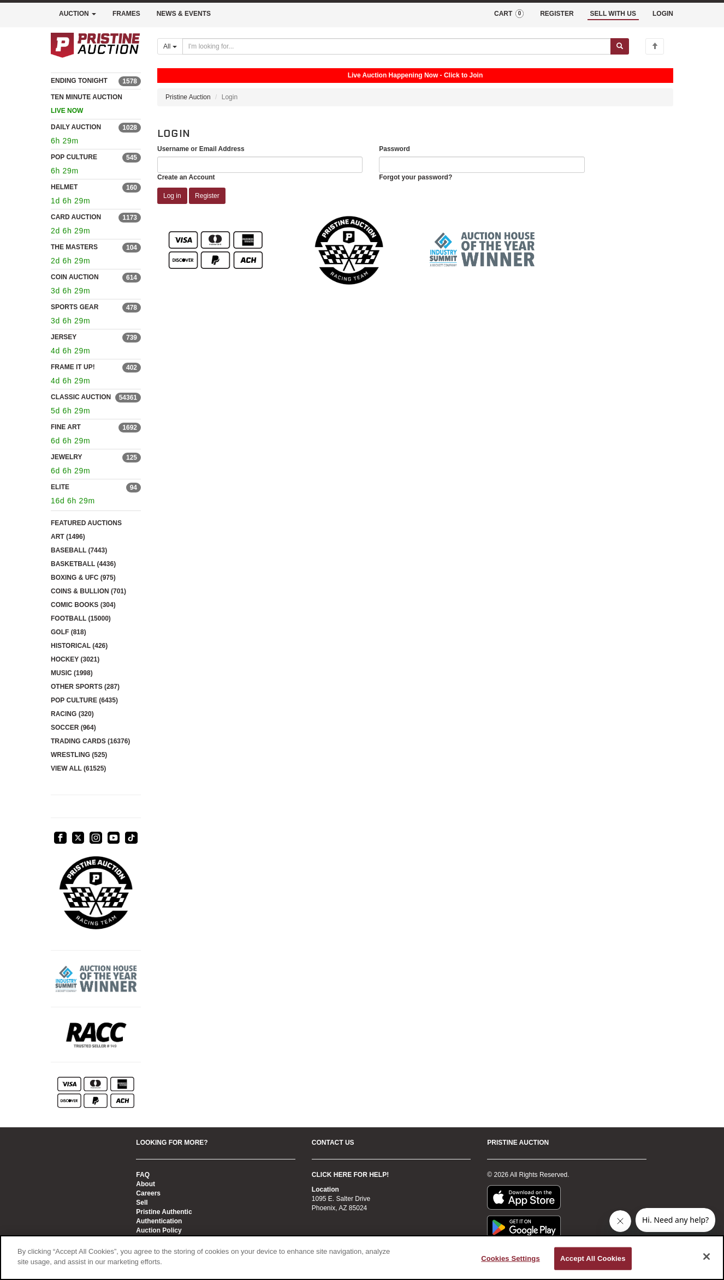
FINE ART (66, 427)
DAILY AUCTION (76, 127)
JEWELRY (66, 457)
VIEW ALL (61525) (78, 768)
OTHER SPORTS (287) (85, 686)
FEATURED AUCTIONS (86, 523)
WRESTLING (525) (79, 755)
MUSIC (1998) (72, 673)
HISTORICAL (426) (79, 646)
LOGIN (662, 13)
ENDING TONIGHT (79, 81)
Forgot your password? (415, 177)
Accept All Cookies (593, 1258)
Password (394, 149)
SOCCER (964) (73, 727)
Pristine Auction (188, 97)
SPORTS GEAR (74, 307)
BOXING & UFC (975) (83, 577)
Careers (148, 1193)
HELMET (64, 187)
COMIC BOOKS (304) (83, 605)
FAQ (143, 1175)
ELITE (60, 487)
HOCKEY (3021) (75, 659)
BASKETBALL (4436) (83, 564)
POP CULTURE (74, 157)
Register (207, 196)
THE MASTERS (74, 247)
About (145, 1184)
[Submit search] (619, 46)
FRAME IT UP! (73, 367)
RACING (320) (72, 714)
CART (509, 13)
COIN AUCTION (75, 277)
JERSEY (63, 337)
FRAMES (126, 13)
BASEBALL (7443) (79, 550)
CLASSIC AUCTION (81, 397)
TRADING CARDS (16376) (90, 741)
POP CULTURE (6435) (84, 700)
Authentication (159, 1221)
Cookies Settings (510, 1258)
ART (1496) (68, 536)
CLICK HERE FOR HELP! (350, 1175)
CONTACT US (333, 1142)
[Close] (707, 1257)
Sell (141, 1202)
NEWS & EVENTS (184, 13)
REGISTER (556, 13)
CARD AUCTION (76, 217)
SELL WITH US (613, 13)
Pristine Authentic (164, 1212)
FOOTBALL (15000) (81, 618)
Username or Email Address (201, 149)
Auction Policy (158, 1230)
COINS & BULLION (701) (88, 591)
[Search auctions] (396, 46)
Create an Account (186, 177)
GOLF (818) (68, 632)
